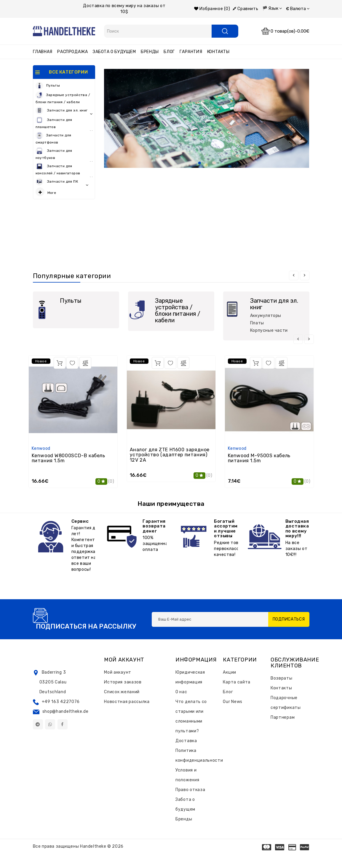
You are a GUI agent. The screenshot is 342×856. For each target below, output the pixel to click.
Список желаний (122, 691)
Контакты (218, 51)
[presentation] (293, 275)
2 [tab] (207, 163)
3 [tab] (214, 163)
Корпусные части (269, 330)
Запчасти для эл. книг (64, 111)
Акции (229, 672)
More (46, 191)
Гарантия (191, 51)
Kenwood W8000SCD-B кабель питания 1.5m (68, 458)
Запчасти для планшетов (64, 123)
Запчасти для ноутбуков (64, 154)
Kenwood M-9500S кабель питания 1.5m (259, 458)
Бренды (150, 51)
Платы (257, 323)
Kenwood (41, 448)
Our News (232, 701)
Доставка (186, 740)
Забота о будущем (114, 51)
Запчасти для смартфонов (53, 138)
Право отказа (190, 789)
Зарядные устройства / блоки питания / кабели (63, 97)
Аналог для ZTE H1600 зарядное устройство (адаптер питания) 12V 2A (170, 455)
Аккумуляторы (265, 315)
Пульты (48, 86)
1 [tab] (199, 163)
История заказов (123, 682)
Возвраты (282, 678)
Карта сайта (236, 682)
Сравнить (245, 8)
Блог (169, 51)
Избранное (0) (212, 8)
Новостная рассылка (127, 701)
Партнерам (283, 717)
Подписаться (289, 619)
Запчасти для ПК (62, 182)
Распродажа (72, 51)
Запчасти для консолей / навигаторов (64, 169)
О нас (181, 691)
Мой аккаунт (117, 672)
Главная (42, 51)
